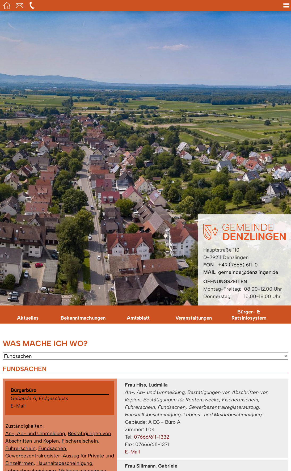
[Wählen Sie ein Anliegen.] (145, 356)
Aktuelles (28, 318)
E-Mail (18, 406)
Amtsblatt (138, 318)
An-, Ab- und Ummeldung (35, 433)
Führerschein (20, 448)
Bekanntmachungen (83, 318)
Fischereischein (80, 441)
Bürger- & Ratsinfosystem (248, 315)
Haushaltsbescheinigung (64, 463)
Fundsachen (52, 448)
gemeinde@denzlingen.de (248, 272)
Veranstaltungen (193, 318)
